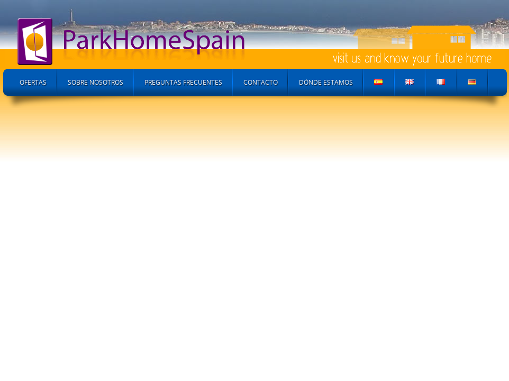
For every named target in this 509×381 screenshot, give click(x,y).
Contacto (260, 82)
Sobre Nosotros (95, 82)
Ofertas (33, 82)
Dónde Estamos (326, 82)
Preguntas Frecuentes (183, 82)
